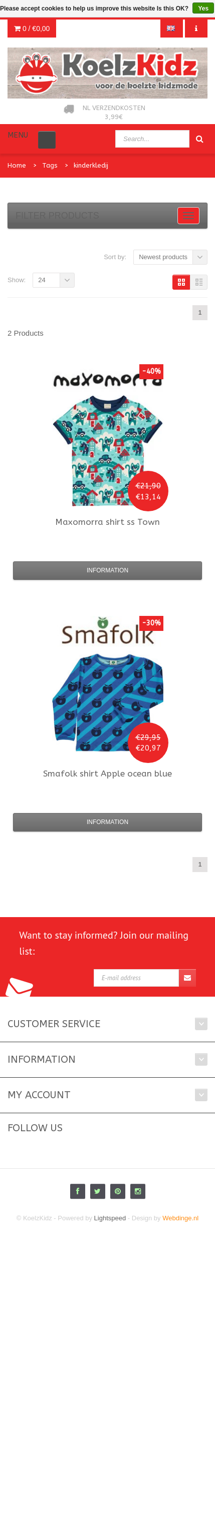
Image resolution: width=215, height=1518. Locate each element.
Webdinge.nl (180, 1218)
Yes (203, 8)
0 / (32, 29)
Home (17, 165)
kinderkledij (91, 165)
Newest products (163, 257)
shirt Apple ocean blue (107, 774)
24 (41, 280)
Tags (50, 165)
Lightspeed (110, 1218)
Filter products (57, 216)
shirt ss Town (107, 522)
